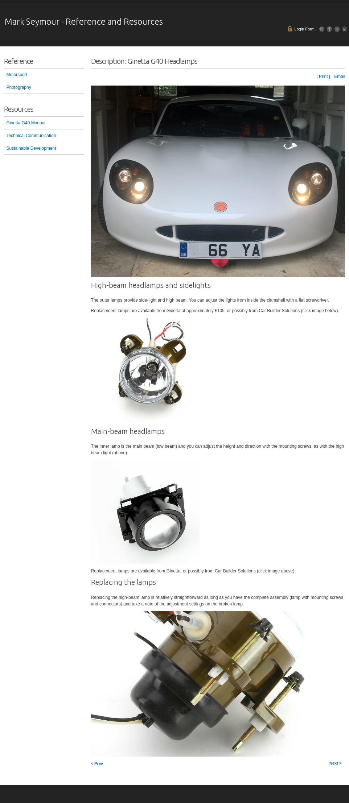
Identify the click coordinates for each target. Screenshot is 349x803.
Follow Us (322, 29)
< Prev (97, 763)
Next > (335, 763)
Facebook (329, 29)
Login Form (304, 29)
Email (339, 76)
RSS (337, 29)
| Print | (323, 76)
